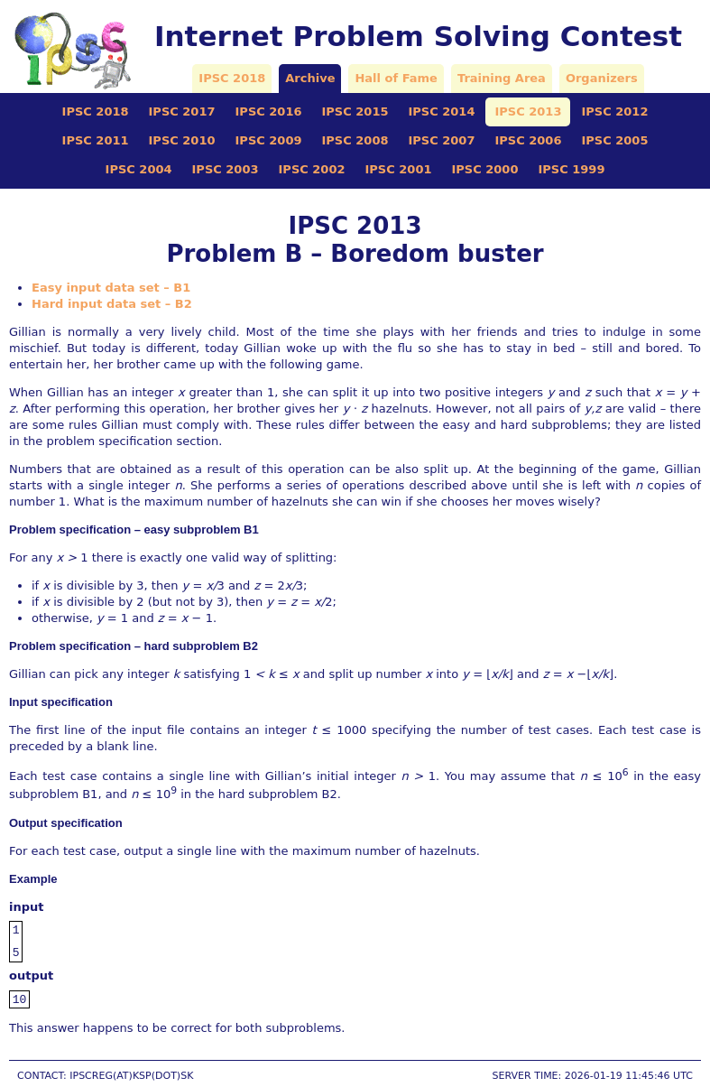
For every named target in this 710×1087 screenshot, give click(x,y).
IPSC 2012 (614, 111)
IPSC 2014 (441, 111)
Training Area (501, 78)
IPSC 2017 (182, 111)
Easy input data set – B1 (111, 287)
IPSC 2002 (312, 169)
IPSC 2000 (484, 169)
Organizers (602, 78)
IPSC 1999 (571, 169)
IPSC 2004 (139, 169)
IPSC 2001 (398, 169)
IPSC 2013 (527, 111)
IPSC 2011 (95, 140)
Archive (310, 78)
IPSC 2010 (182, 140)
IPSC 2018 (231, 78)
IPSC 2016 (268, 111)
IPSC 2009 (268, 140)
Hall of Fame (396, 78)
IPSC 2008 (355, 140)
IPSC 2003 (225, 169)
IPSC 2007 (441, 140)
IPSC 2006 (527, 140)
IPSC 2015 (355, 111)
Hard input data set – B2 (112, 304)
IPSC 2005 (614, 140)
